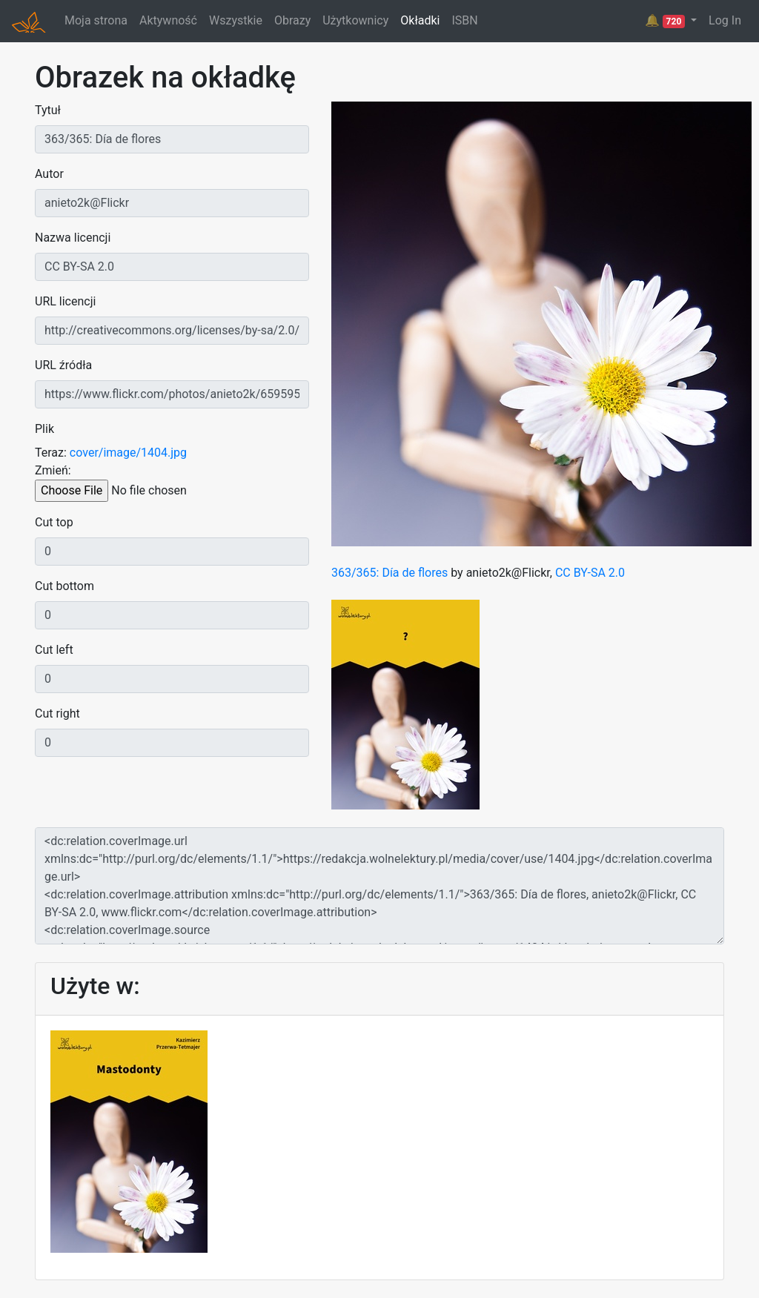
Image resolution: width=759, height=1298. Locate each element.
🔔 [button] (666, 20)
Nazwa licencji (72, 238)
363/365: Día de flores (389, 573)
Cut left (54, 650)
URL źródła (63, 365)
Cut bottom (64, 586)
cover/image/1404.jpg (128, 453)
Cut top (54, 522)
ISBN (464, 20)
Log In (725, 20)
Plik (44, 429)
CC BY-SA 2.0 (590, 573)
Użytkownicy (355, 20)
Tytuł (48, 110)
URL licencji (65, 301)
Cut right (57, 713)
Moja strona (95, 20)
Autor (49, 174)
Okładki (420, 20)
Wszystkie (235, 20)
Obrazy (292, 20)
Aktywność (168, 20)
